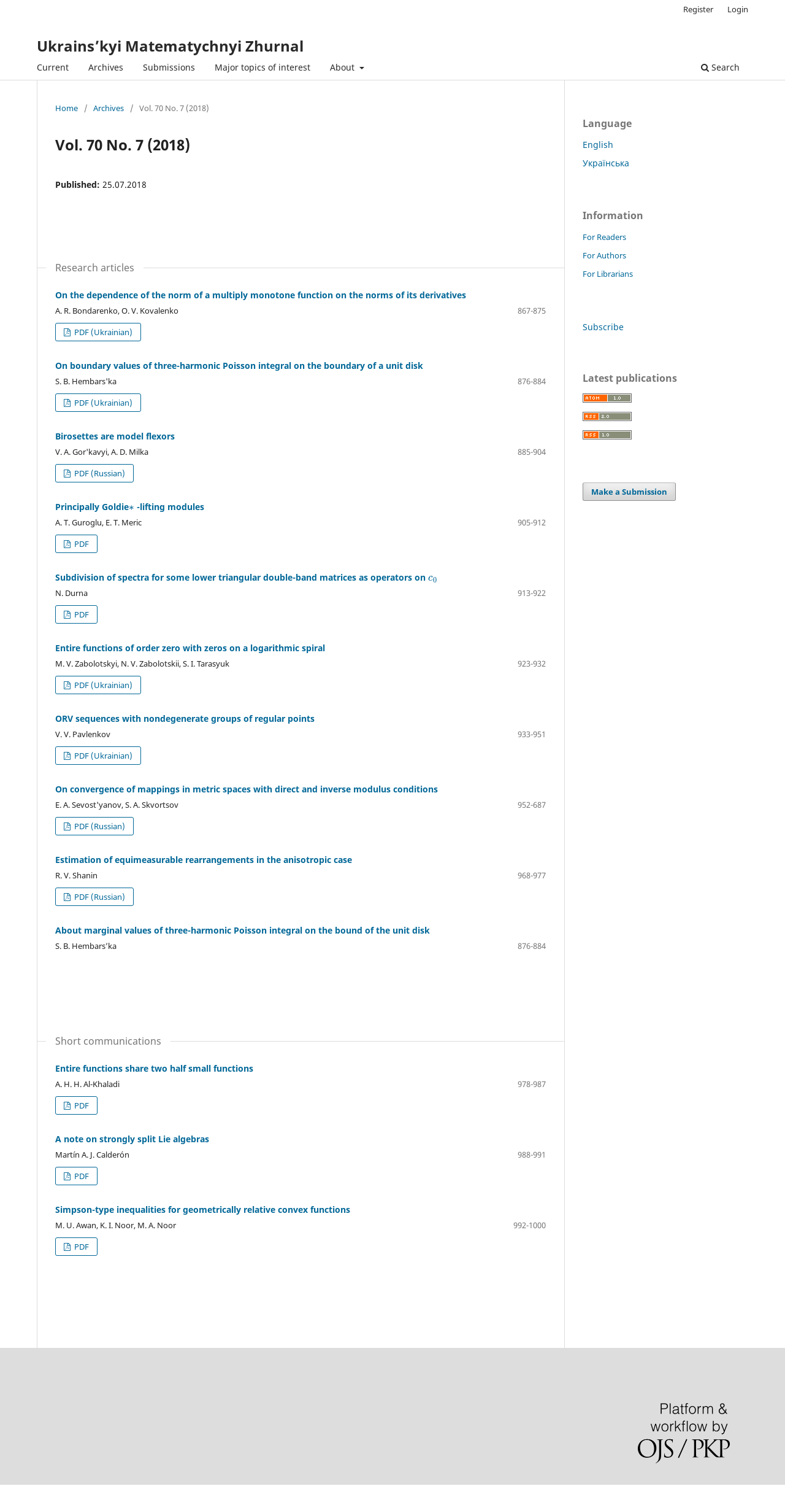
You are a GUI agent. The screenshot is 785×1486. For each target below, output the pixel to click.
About (343, 67)
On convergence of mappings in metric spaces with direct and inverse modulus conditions (246, 789)
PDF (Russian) (98, 473)
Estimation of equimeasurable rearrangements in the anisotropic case (203, 859)
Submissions (169, 67)
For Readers (604, 236)
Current (53, 67)
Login (737, 9)
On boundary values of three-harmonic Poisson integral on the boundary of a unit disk (239, 365)
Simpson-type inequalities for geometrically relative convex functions (202, 1209)
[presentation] (131, 507)
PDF (80, 543)
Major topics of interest (262, 67)
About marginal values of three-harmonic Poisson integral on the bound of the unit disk (242, 930)
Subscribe (603, 327)
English (598, 144)
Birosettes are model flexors (115, 436)
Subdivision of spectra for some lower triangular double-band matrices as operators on (246, 577)
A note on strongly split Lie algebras (132, 1139)
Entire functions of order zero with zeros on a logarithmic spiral (190, 648)
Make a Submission (629, 491)
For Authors (604, 255)
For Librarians (608, 273)
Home (66, 108)
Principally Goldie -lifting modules (129, 507)
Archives (105, 67)
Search (720, 67)
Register (698, 9)
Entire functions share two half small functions (154, 1068)
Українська (606, 163)
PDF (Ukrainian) (102, 332)
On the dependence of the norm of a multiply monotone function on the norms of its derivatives (260, 295)
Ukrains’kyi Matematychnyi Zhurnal (170, 46)
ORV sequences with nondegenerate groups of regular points (185, 718)
